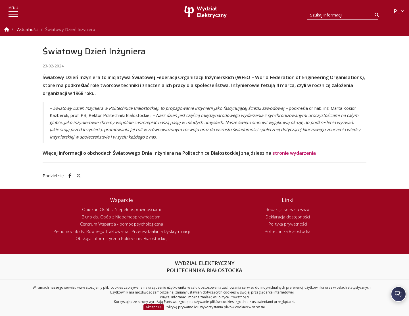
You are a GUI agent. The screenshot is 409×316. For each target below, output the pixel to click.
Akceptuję (154, 307)
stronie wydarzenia (294, 153)
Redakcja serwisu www (288, 209)
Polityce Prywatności (232, 297)
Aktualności (27, 29)
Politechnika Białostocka (287, 231)
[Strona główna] (206, 12)
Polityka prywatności (287, 224)
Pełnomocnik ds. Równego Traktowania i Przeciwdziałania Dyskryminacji (121, 231)
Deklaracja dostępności (288, 217)
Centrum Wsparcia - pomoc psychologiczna (121, 224)
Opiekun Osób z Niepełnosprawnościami (121, 209)
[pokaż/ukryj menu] (13, 14)
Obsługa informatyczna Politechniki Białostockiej (121, 238)
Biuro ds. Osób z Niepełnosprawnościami (121, 217)
